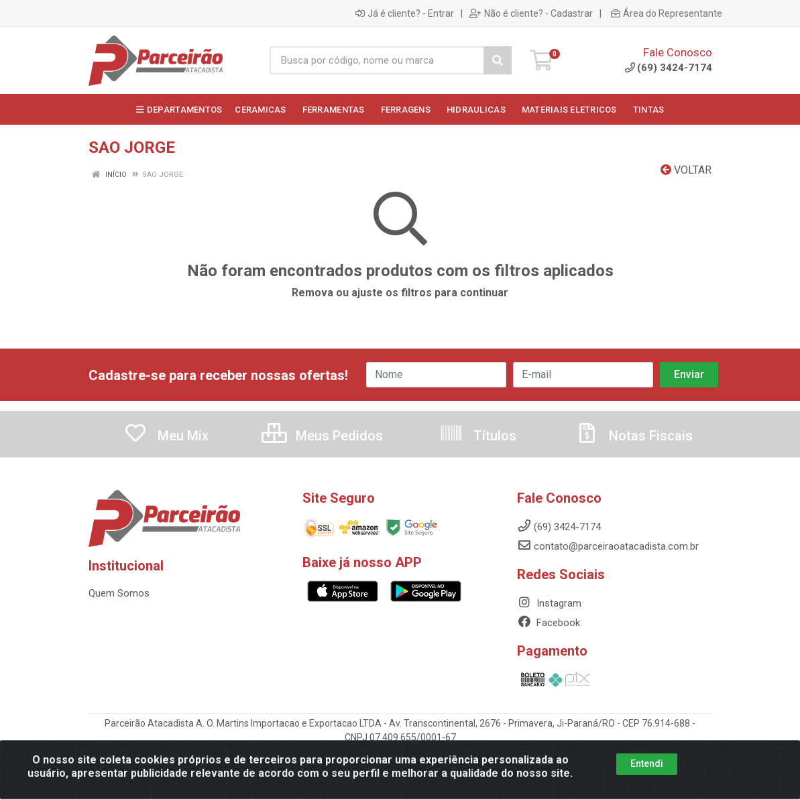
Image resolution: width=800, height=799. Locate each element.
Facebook (548, 623)
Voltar (686, 170)
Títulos (477, 436)
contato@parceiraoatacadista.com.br (608, 546)
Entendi (646, 775)
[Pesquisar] (497, 60)
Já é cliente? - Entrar (404, 13)
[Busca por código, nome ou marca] (377, 60)
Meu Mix (166, 436)
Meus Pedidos (322, 436)
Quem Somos (119, 593)
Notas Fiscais (634, 436)
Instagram (549, 603)
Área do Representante (666, 13)
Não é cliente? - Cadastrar (531, 13)
